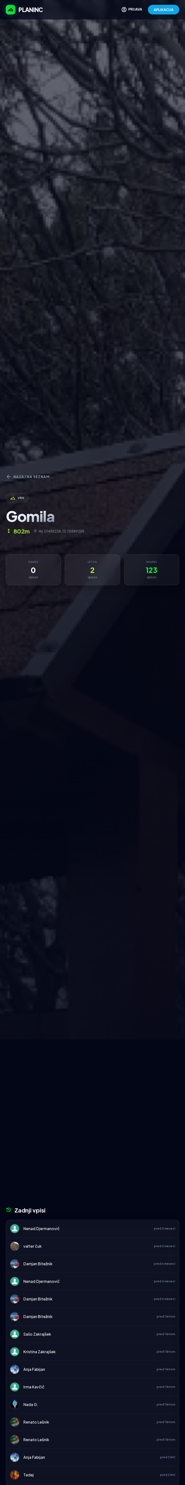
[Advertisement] (92, 1075)
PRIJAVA (131, 10)
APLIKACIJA (163, 9)
